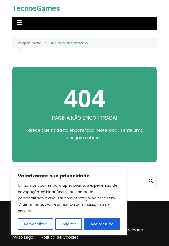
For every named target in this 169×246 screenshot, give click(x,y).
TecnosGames (36, 8)
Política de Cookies (60, 237)
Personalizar (35, 224)
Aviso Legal (23, 237)
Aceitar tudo (101, 224)
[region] (69, 201)
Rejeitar (69, 224)
